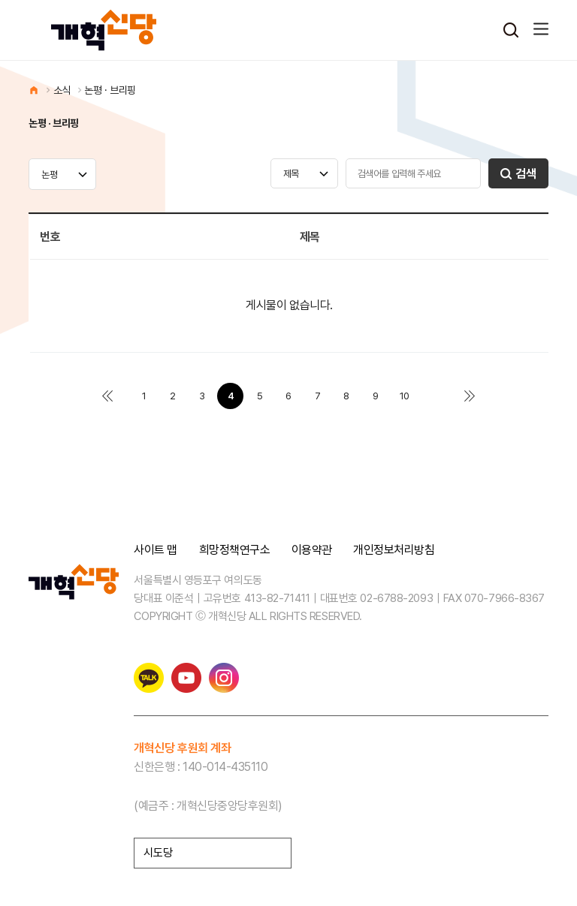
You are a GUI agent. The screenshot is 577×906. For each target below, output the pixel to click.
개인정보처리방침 (393, 550)
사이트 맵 (155, 550)
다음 (433, 396)
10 (404, 396)
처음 (107, 396)
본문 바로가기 (0, 0)
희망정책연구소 (234, 550)
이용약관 (312, 550)
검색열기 (510, 30)
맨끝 (470, 396)
